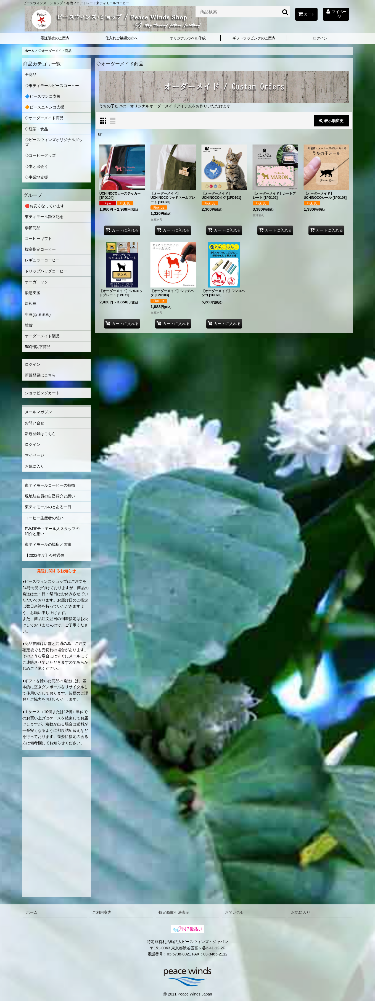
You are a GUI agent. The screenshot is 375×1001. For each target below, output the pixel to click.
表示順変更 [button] (331, 120)
